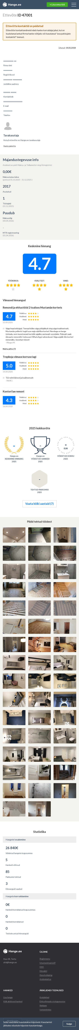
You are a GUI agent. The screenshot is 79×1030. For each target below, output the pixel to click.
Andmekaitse (45, 979)
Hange (12, 4)
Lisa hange (8, 997)
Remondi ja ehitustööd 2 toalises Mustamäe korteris (32, 307)
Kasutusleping (46, 975)
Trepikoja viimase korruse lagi (19, 356)
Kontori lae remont (13, 391)
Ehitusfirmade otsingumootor (52, 1001)
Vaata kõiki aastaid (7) (39, 503)
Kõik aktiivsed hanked (12, 1001)
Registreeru (45, 959)
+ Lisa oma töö (57, 4)
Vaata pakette (9, 146)
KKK (42, 967)
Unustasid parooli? (48, 963)
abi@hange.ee (10, 962)
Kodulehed (44, 997)
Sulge (69, 1023)
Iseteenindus (45, 1009)
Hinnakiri (43, 971)
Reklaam (43, 1005)
